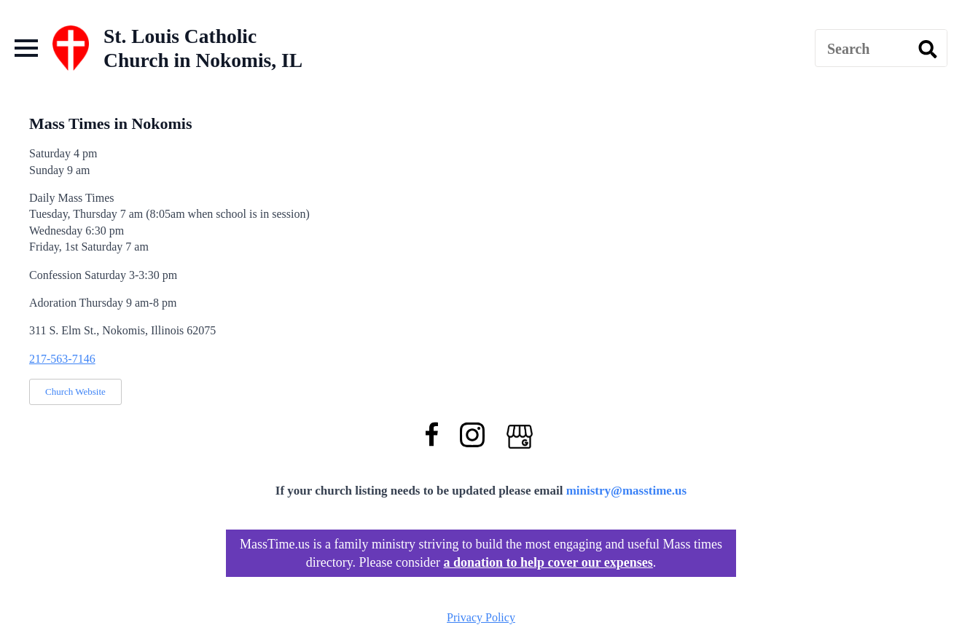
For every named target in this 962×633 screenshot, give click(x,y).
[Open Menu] (26, 48)
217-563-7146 (62, 359)
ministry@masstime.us (626, 491)
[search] (928, 49)
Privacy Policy (481, 617)
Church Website (75, 391)
